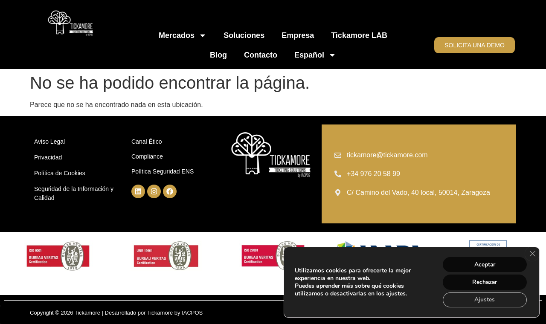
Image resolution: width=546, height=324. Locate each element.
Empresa (298, 35)
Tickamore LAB (359, 35)
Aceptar (484, 264)
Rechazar (484, 282)
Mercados (182, 35)
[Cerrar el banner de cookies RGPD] (532, 253)
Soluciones (244, 35)
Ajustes (484, 299)
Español (315, 55)
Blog (218, 55)
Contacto (260, 55)
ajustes (396, 293)
